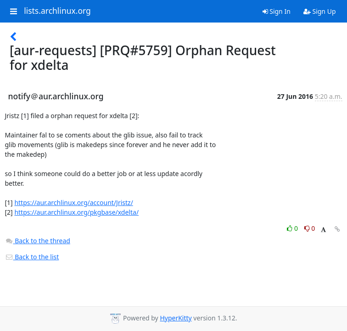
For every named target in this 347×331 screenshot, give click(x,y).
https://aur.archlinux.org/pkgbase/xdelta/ (76, 212)
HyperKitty (175, 318)
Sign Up (319, 11)
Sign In (277, 11)
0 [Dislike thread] (309, 228)
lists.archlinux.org (57, 11)
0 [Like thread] (293, 228)
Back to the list (32, 256)
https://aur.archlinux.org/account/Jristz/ (73, 202)
